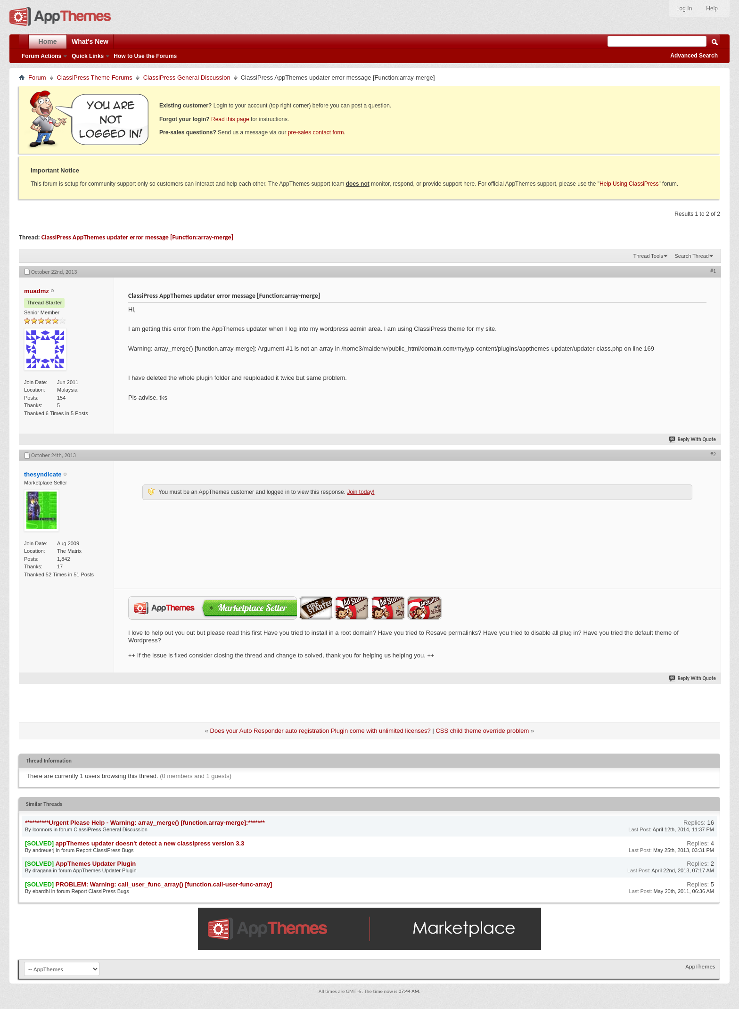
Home (48, 41)
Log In (684, 8)
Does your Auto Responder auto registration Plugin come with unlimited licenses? (320, 730)
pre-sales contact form (316, 132)
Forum (37, 77)
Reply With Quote (693, 439)
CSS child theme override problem (482, 730)
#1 (713, 271)
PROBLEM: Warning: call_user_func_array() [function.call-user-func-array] (164, 884)
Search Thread (691, 256)
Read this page (230, 119)
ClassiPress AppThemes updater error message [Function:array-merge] (137, 237)
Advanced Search (694, 55)
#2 (713, 454)
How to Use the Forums (145, 56)
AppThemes (700, 966)
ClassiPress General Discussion (186, 77)
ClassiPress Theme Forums (94, 77)
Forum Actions (41, 56)
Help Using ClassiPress (628, 183)
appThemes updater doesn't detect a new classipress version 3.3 (150, 843)
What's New (90, 41)
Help (712, 8)
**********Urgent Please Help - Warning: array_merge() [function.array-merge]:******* (145, 822)
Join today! (360, 492)
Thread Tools (648, 256)
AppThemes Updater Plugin (96, 863)
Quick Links (88, 56)
